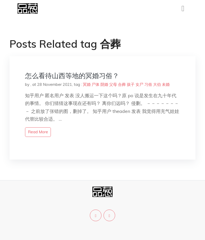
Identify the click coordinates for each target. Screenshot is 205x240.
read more (38, 131)
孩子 (131, 84)
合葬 (122, 84)
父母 (113, 84)
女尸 (139, 84)
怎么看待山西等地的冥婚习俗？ (72, 75)
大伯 (157, 84)
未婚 (166, 84)
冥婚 (87, 84)
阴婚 (104, 84)
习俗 (148, 84)
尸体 (95, 84)
